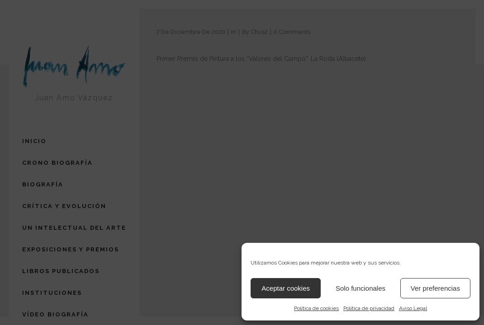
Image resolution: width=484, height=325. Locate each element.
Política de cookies (316, 308)
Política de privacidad (368, 308)
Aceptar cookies (285, 288)
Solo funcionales (360, 288)
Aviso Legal (413, 308)
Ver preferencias (435, 288)
